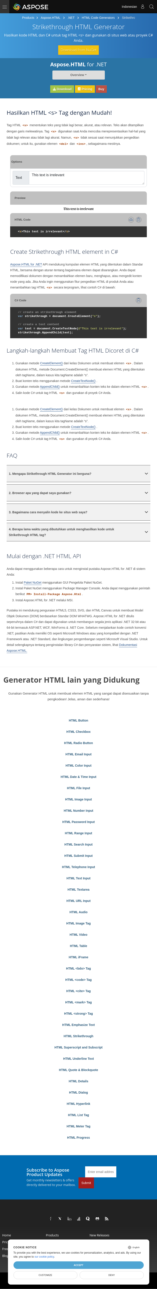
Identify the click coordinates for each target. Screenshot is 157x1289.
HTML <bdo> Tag (78, 968)
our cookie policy (44, 1256)
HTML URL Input (78, 901)
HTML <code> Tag (78, 980)
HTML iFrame (78, 957)
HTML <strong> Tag (78, 1013)
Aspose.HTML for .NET (26, 264)
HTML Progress (78, 1137)
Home (6, 1235)
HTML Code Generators (98, 17)
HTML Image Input (78, 799)
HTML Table (78, 946)
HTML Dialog (78, 1092)
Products (28, 17)
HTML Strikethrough (78, 1036)
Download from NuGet (78, 50)
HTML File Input (78, 788)
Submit (86, 1183)
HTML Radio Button (78, 743)
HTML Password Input (78, 822)
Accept (78, 1265)
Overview (77, 75)
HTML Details (78, 1081)
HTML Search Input (78, 844)
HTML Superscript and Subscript (78, 1047)
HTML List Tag (78, 1115)
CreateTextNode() (83, 381)
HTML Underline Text (78, 1058)
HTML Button (78, 720)
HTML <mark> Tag (78, 1002)
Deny (111, 1275)
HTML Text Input (78, 878)
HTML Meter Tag (78, 1126)
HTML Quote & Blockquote (78, 1070)
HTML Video (78, 934)
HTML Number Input (78, 810)
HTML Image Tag (78, 923)
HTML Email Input (78, 754)
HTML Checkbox (78, 731)
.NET (71, 17)
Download (62, 89)
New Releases (99, 1235)
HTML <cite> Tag (78, 991)
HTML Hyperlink (78, 1104)
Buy (101, 89)
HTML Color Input (78, 765)
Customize (45, 1275)
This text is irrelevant (86, 178)
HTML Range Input (78, 833)
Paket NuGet (32, 582)
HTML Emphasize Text (78, 1025)
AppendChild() (50, 386)
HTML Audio (78, 912)
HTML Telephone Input (78, 867)
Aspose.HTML (50, 17)
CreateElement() (51, 363)
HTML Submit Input (78, 855)
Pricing (85, 89)
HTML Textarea (78, 889)
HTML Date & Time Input (78, 777)
